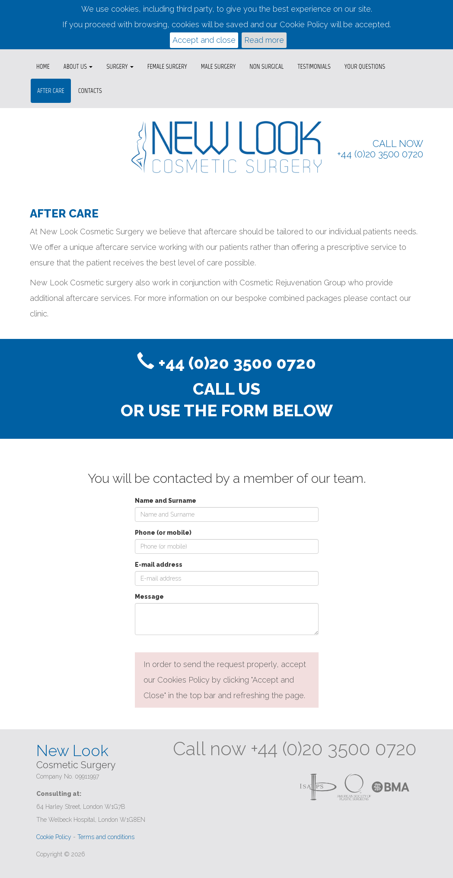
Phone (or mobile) (163, 532)
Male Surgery (218, 66)
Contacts (90, 91)
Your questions (365, 66)
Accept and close (204, 40)
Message (149, 596)
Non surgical (266, 66)
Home (43, 66)
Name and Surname (165, 500)
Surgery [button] (120, 66)
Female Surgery (167, 66)
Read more (264, 40)
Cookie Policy (53, 836)
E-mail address (158, 564)
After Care (50, 91)
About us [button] (78, 66)
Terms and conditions (105, 836)
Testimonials (314, 66)
